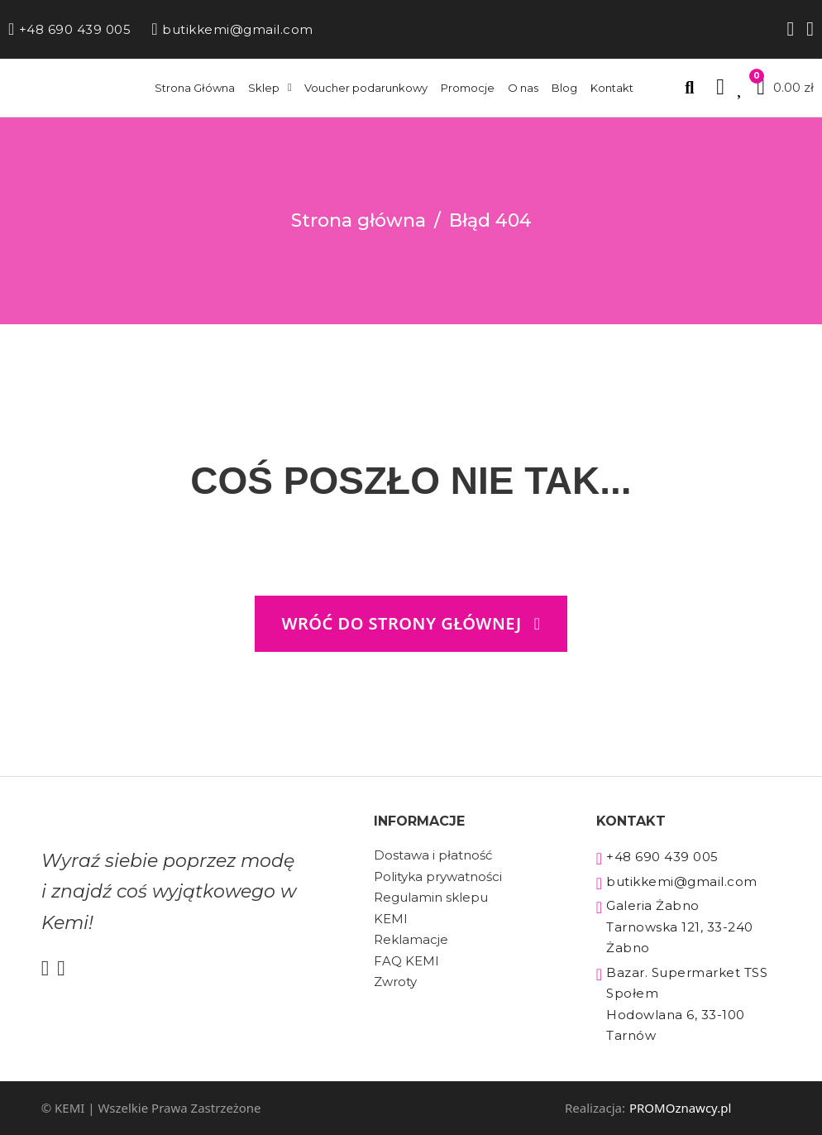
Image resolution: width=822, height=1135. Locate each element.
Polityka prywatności (438, 876)
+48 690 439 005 (69, 29)
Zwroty (395, 981)
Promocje (468, 87)
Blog (564, 87)
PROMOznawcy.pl (680, 1107)
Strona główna (358, 220)
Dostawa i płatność (433, 855)
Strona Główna (195, 87)
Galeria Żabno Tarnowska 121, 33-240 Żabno (674, 926)
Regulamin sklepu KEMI (431, 908)
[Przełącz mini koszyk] (785, 87)
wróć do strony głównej (410, 623)
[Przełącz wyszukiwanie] (689, 87)
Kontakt (611, 87)
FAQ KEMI (406, 961)
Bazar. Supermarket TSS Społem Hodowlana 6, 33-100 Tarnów (682, 1004)
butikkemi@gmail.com (232, 29)
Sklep (264, 87)
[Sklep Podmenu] (290, 87)
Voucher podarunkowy (366, 87)
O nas (523, 87)
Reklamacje (411, 939)
